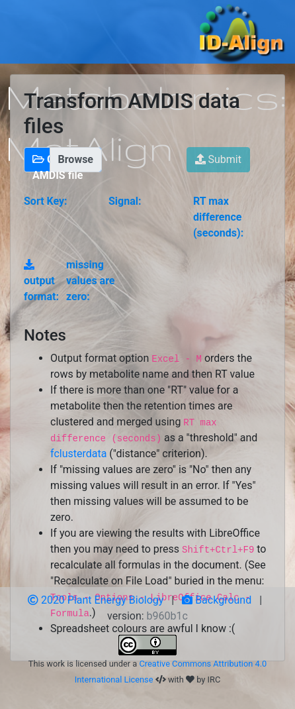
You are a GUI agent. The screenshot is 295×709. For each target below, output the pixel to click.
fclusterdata (78, 453)
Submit (218, 159)
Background (216, 600)
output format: (41, 281)
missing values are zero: (90, 280)
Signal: (125, 201)
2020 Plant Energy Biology (95, 600)
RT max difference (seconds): (218, 217)
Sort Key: (45, 201)
